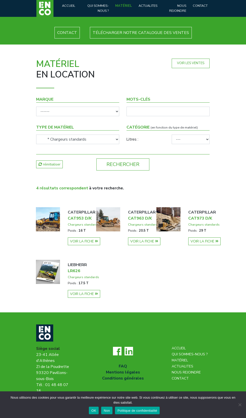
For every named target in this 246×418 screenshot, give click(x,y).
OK (93, 410)
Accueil (68, 6)
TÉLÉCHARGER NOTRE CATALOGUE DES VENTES (141, 32)
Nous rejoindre (177, 8)
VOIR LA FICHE (84, 241)
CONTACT (67, 32)
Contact (200, 6)
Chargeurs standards (83, 224)
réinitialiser (49, 164)
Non (107, 410)
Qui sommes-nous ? (98, 8)
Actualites (148, 6)
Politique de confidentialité (137, 410)
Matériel (123, 6)
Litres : (132, 139)
